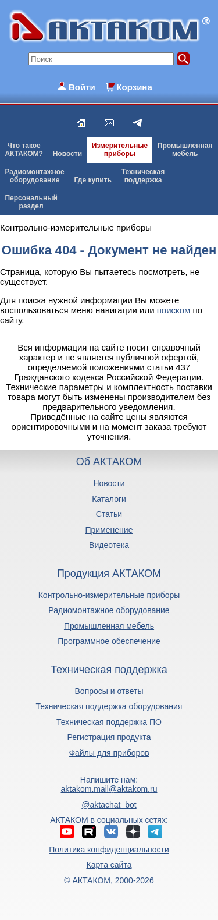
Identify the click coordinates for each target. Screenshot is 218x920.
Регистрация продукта (109, 737)
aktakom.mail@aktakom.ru (109, 789)
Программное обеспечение (109, 641)
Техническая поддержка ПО (109, 722)
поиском (174, 310)
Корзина (134, 87)
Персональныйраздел (31, 202)
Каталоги (109, 499)
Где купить (93, 180)
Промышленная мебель (109, 626)
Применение (109, 530)
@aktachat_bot (108, 804)
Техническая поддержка (109, 669)
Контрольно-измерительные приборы (109, 595)
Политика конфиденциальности (109, 849)
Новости (67, 154)
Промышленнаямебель (185, 149)
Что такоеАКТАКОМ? (24, 149)
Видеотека (109, 545)
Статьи (109, 514)
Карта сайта (108, 864)
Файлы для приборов (109, 753)
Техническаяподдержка (143, 176)
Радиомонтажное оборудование (108, 610)
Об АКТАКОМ (109, 462)
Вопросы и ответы (109, 691)
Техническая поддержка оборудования (109, 706)
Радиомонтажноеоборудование (34, 176)
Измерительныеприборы (120, 149)
